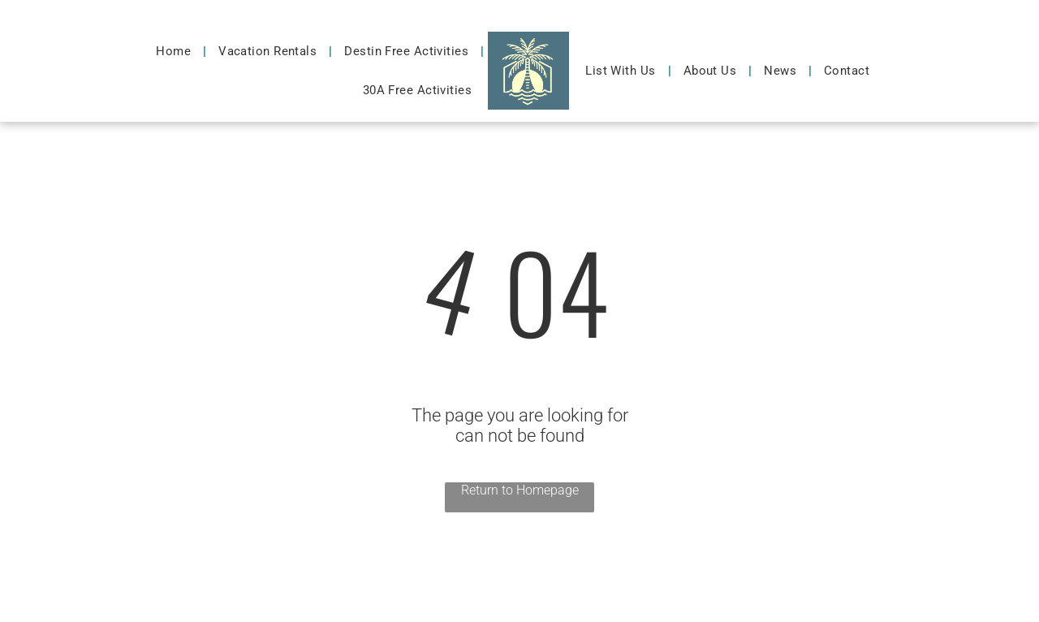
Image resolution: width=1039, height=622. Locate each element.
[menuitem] (175, 51)
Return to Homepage (520, 490)
